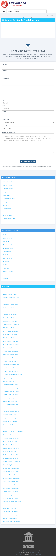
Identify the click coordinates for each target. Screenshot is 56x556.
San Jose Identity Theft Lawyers (10, 465)
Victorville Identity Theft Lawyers (10, 515)
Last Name (4, 70)
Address (4, 92)
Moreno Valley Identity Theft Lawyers (12, 398)
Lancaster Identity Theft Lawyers (10, 384)
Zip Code (4, 111)
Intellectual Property (8, 271)
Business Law (6, 241)
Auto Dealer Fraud (7, 182)
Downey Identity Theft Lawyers (10, 331)
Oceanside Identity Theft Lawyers (11, 411)
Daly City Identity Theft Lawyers (10, 327)
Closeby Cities (6, 286)
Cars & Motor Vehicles (8, 244)
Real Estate (5, 278)
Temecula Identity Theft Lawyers (10, 498)
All (1, 17)
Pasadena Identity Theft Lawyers (10, 424)
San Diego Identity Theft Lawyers (11, 458)
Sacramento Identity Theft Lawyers (11, 448)
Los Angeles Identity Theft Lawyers (11, 391)
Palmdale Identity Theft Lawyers (10, 421)
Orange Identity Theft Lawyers (10, 418)
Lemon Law (6, 212)
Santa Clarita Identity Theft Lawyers (11, 478)
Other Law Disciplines (11, 230)
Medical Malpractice (8, 215)
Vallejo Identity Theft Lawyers (10, 508)
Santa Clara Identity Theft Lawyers (11, 475)
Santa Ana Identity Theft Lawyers (11, 471)
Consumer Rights (21, 17)
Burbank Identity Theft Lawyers (10, 304)
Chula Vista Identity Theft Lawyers (11, 311)
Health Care (6, 268)
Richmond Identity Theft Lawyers (11, 438)
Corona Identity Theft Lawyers (10, 321)
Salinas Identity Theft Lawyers (10, 451)
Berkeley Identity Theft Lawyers (10, 301)
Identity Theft (6, 205)
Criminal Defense (7, 255)
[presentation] (28, 156)
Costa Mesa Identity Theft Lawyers (11, 324)
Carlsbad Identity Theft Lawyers (10, 307)
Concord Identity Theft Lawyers (10, 317)
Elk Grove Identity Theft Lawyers (10, 341)
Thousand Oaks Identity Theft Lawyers (12, 501)
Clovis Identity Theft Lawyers (9, 314)
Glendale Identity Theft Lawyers (10, 368)
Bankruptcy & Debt (7, 238)
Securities (5, 222)
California (6, 17)
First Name (5, 64)
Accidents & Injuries (7, 234)
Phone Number (6, 84)
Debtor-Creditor (7, 195)
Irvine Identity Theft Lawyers (9, 381)
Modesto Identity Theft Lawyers (10, 394)
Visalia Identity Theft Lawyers (10, 518)
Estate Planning (6, 261)
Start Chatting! (28, 161)
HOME (3, 11)
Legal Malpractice (7, 208)
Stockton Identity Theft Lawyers (10, 491)
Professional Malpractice (9, 218)
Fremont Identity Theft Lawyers (10, 354)
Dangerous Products (8, 192)
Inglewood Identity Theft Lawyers (11, 378)
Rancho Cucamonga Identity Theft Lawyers (13, 431)
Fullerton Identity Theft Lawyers (10, 361)
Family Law (5, 265)
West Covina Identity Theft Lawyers (11, 521)
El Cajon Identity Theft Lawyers (10, 334)
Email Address (5, 78)
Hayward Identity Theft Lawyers (10, 371)
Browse (10, 11)
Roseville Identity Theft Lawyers (10, 444)
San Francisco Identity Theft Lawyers (11, 461)
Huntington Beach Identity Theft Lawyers (12, 374)
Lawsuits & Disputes (8, 275)
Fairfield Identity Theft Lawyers (10, 348)
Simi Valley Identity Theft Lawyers (11, 488)
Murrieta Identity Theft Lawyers (10, 401)
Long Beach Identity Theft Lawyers (11, 388)
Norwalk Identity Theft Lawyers (10, 404)
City (3, 100)
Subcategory (5, 125)
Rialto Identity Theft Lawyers (9, 434)
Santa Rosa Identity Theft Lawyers (11, 485)
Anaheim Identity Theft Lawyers (10, 291)
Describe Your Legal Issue (8, 132)
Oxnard (13, 17)
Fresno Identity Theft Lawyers (10, 358)
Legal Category (5, 119)
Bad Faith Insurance (7, 185)
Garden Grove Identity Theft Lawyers (11, 364)
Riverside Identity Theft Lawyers (10, 441)
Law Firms (50, 15)
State (3, 105)
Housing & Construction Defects (10, 202)
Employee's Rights (7, 258)
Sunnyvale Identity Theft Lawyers (11, 495)
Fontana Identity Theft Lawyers (10, 351)
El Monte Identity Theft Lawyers (10, 337)
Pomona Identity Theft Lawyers (10, 428)
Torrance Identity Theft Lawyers (10, 505)
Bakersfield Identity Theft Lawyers (11, 297)
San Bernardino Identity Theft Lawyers (12, 454)
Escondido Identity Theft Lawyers (11, 344)
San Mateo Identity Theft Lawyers (11, 468)
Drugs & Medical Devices (9, 198)
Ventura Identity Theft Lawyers (10, 511)
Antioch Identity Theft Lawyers (10, 294)
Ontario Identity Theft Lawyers (10, 414)
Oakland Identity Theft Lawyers (10, 408)
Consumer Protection (8, 188)
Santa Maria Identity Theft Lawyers (11, 481)
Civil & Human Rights (8, 248)
